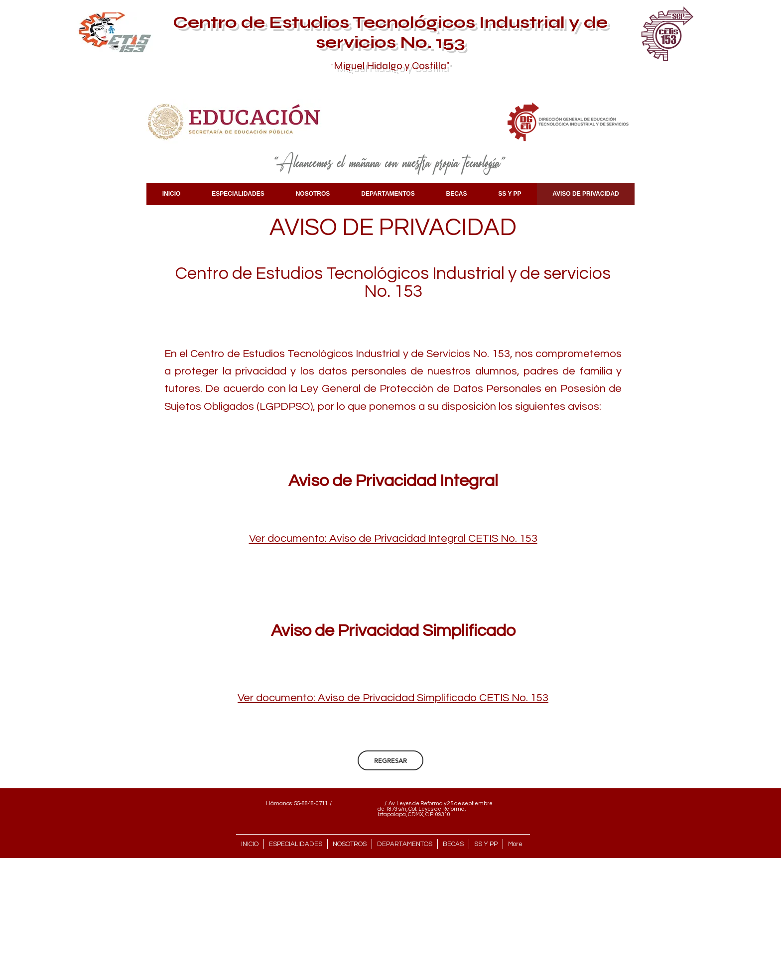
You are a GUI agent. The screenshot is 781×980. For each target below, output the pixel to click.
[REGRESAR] (390, 760)
